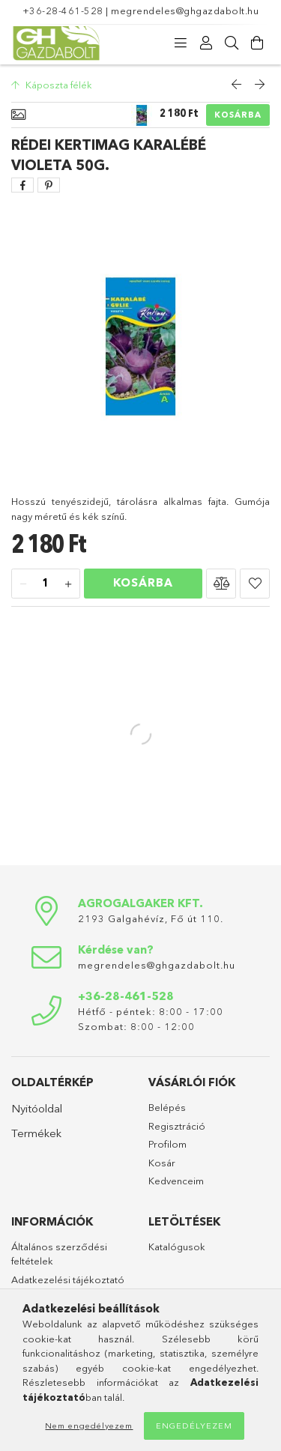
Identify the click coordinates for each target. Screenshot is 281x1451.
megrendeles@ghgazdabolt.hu (185, 10)
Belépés (167, 1107)
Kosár (161, 1163)
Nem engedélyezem (89, 1425)
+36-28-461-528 (62, 10)
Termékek (36, 1133)
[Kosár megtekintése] (257, 43)
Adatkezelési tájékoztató (67, 1279)
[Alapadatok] (18, 115)
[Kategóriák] (180, 43)
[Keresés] (231, 43)
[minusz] (23, 584)
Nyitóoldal (36, 1108)
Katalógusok (176, 1246)
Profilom (167, 1144)
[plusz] (68, 584)
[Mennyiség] (45, 584)
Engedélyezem (194, 1425)
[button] (221, 584)
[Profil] (206, 43)
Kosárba (238, 114)
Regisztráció (176, 1126)
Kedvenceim (176, 1181)
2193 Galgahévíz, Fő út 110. (150, 918)
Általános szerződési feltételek (59, 1254)
